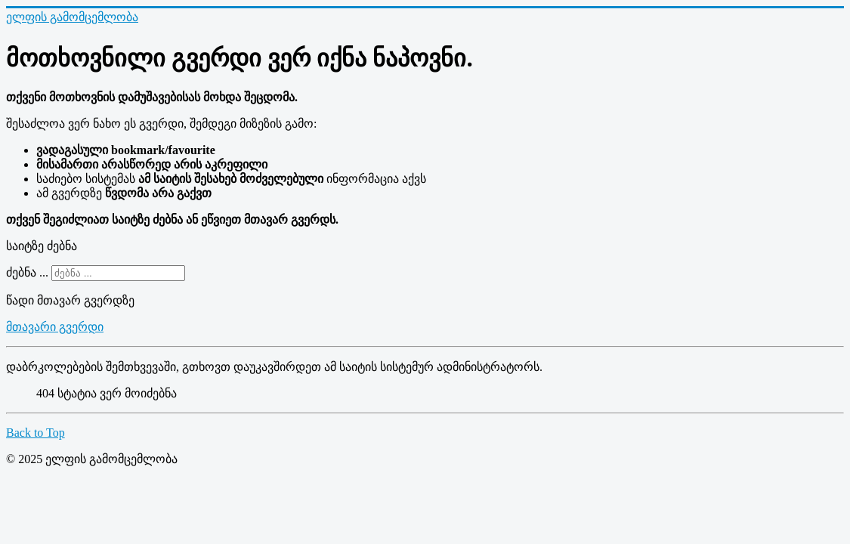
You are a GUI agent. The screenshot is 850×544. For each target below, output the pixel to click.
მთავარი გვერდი (55, 326)
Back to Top (35, 432)
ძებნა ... (27, 272)
